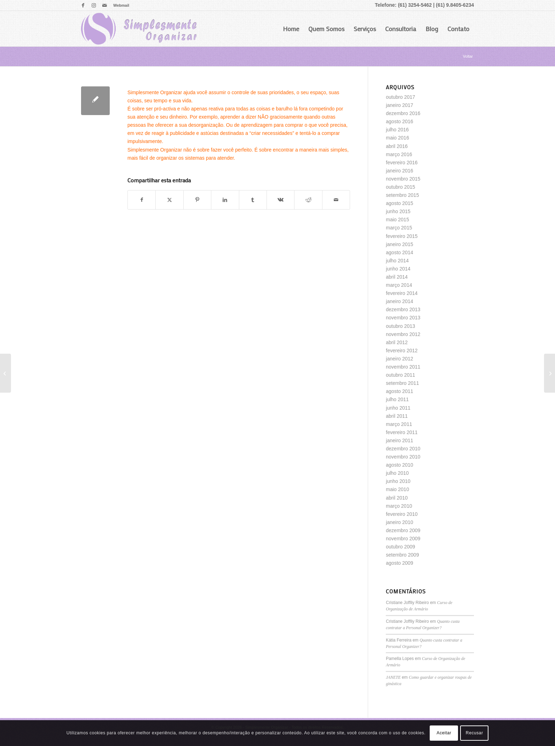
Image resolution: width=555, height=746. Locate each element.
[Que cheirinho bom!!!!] (5, 373)
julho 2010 (397, 473)
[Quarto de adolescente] (549, 373)
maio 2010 (397, 489)
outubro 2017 (400, 97)
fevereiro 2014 (402, 293)
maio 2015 (397, 219)
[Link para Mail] (104, 5)
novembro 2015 (403, 179)
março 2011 (399, 424)
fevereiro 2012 (402, 350)
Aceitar (444, 732)
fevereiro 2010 (402, 514)
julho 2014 (397, 260)
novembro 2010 (403, 457)
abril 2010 (397, 498)
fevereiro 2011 (402, 432)
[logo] (138, 28)
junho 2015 (398, 211)
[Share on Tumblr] (253, 199)
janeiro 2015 (399, 244)
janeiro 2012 (399, 358)
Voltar (468, 56)
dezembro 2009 (403, 530)
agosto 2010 (399, 465)
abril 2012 (397, 342)
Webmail (121, 5)
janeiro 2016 (399, 170)
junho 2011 (398, 408)
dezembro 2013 (403, 309)
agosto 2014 (399, 252)
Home (291, 28)
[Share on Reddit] (308, 199)
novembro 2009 (403, 538)
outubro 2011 (400, 375)
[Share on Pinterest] (197, 199)
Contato (458, 28)
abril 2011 (397, 416)
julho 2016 (397, 129)
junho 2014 (398, 269)
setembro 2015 (402, 195)
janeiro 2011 (399, 440)
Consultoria (400, 28)
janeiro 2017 (399, 105)
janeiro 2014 (399, 301)
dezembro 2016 (403, 113)
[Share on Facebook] (141, 199)
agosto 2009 (399, 563)
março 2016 (399, 154)
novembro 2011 (403, 367)
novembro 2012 (403, 334)
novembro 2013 (403, 317)
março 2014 (399, 285)
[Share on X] (169, 199)
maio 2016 (397, 138)
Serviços (365, 28)
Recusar (474, 732)
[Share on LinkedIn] (225, 199)
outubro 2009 (400, 546)
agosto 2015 (399, 203)
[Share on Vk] (280, 199)
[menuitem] (119, 5)
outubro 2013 (400, 326)
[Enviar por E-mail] (336, 199)
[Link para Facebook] (83, 5)
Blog (431, 28)
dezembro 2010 (403, 448)
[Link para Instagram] (93, 5)
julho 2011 (397, 399)
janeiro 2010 (399, 522)
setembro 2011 (402, 383)
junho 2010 (398, 481)
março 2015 (399, 227)
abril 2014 (397, 277)
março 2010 (399, 506)
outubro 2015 (400, 187)
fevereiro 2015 (402, 236)
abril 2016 (397, 146)
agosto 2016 (399, 121)
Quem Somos (326, 28)
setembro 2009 (402, 555)
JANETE (393, 677)
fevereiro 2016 (402, 162)
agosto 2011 (399, 391)
